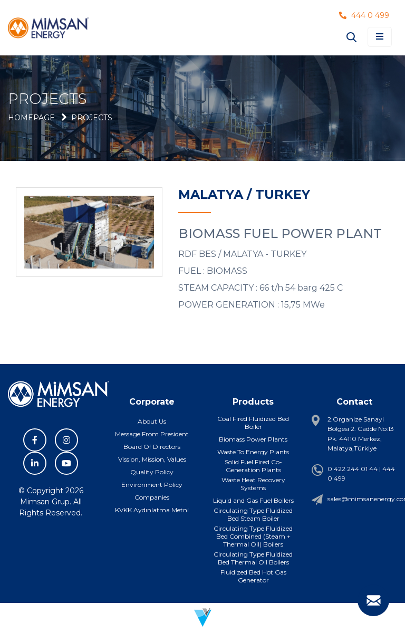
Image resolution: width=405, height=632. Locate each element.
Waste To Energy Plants (253, 452)
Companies (151, 497)
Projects (91, 117)
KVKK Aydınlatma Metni (152, 510)
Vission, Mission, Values (152, 459)
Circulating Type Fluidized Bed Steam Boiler (253, 514)
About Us (152, 421)
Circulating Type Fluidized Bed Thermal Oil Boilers (253, 558)
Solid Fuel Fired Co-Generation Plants (253, 466)
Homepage (31, 117)
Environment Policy (151, 485)
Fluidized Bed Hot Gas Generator (253, 576)
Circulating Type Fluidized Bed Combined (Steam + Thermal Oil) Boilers (253, 536)
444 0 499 (364, 15)
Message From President (152, 434)
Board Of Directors (151, 447)
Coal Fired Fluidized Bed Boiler (253, 422)
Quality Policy (151, 472)
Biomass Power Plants (253, 439)
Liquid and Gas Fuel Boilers (253, 500)
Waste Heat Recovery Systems (253, 484)
